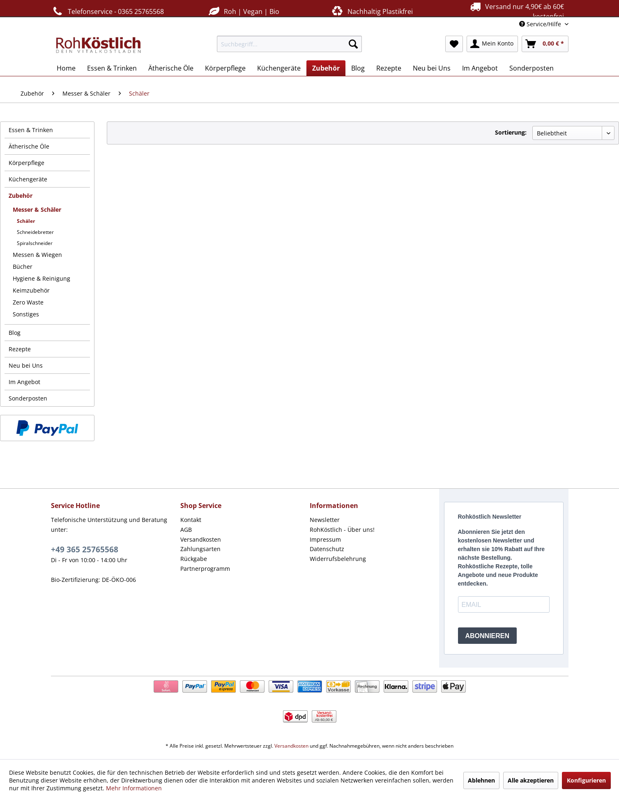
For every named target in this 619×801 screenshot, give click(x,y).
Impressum (325, 539)
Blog (15, 332)
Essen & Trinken (31, 130)
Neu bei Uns (26, 365)
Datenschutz (327, 549)
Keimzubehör (31, 290)
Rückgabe (193, 559)
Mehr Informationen (134, 788)
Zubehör (20, 195)
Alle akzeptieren (531, 780)
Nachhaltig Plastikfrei (371, 11)
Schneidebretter (35, 232)
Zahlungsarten (200, 549)
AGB (186, 529)
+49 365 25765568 (84, 549)
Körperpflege (26, 163)
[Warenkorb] (545, 44)
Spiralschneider (35, 243)
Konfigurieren (586, 780)
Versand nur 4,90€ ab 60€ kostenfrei (516, 11)
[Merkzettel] (454, 44)
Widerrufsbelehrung (338, 559)
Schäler (26, 220)
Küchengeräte (28, 179)
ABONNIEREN (487, 635)
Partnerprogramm (205, 568)
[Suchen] (353, 44)
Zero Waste (28, 302)
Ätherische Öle (29, 146)
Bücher (22, 266)
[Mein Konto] (492, 44)
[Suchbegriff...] (289, 44)
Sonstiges (26, 314)
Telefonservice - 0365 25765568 (107, 11)
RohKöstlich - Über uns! (342, 529)
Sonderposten (28, 398)
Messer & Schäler (37, 209)
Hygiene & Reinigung (41, 278)
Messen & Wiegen (37, 255)
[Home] (66, 68)
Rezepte (20, 349)
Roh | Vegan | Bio (243, 11)
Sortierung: (511, 132)
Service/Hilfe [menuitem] (541, 24)
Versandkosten (200, 539)
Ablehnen (481, 780)
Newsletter (325, 520)
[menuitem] (289, 44)
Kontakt (190, 520)
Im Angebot (24, 382)
